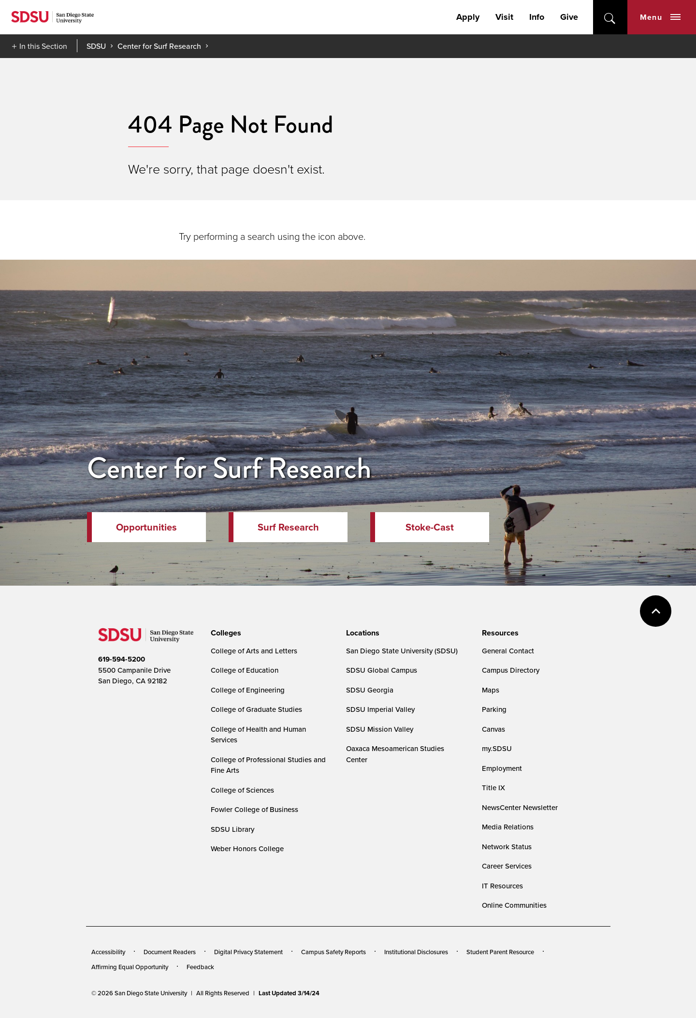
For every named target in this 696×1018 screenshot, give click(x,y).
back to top (655, 611)
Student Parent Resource (500, 951)
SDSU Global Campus (381, 670)
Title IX (493, 787)
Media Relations (508, 827)
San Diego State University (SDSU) (402, 651)
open (610, 17)
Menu (660, 17)
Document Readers (170, 951)
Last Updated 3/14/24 (289, 993)
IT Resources (502, 886)
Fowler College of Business (254, 809)
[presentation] (224, 633)
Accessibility (108, 951)
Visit (504, 17)
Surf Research (288, 527)
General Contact (508, 651)
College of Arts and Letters (254, 651)
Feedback (200, 966)
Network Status (507, 846)
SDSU (96, 46)
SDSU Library (232, 829)
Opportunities (146, 527)
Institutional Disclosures (416, 951)
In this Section (43, 46)
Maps (490, 690)
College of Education (244, 670)
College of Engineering (248, 690)
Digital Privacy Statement (248, 951)
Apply (467, 17)
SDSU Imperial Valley (380, 709)
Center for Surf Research (159, 46)
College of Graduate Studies (256, 709)
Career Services (507, 866)
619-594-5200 (121, 659)
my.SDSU (497, 748)
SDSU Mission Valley (379, 729)
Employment (502, 768)
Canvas (493, 729)
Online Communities (514, 905)
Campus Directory (510, 670)
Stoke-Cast (430, 527)
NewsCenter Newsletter (520, 807)
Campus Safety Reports (333, 951)
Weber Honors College (247, 848)
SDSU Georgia (369, 690)
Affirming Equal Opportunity (129, 966)
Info (536, 17)
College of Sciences (242, 790)
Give (569, 17)
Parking (494, 709)
